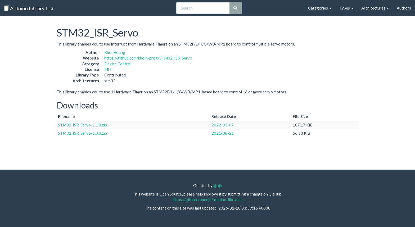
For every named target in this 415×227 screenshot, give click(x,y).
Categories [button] (319, 8)
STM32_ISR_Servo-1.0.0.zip (82, 133)
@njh (217, 185)
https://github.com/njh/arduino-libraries (207, 199)
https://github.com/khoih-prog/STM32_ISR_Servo (148, 58)
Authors (404, 8)
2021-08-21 (222, 133)
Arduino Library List (29, 8)
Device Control (117, 63)
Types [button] (346, 8)
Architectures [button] (375, 8)
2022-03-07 (222, 124)
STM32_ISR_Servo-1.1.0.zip (82, 124)
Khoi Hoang (114, 52)
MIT (108, 69)
